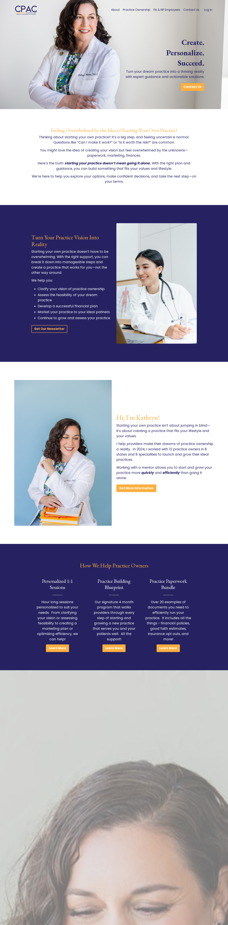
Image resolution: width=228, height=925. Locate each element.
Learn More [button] (57, 654)
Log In (208, 10)
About (115, 10)
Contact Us (191, 10)
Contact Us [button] (193, 92)
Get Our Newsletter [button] (49, 335)
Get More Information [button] (136, 494)
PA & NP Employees (166, 10)
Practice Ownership (136, 10)
